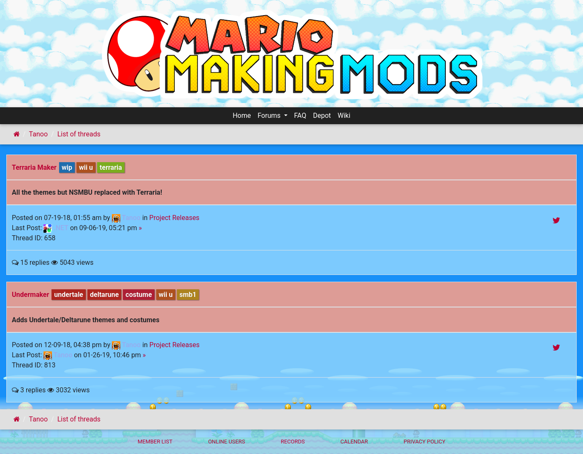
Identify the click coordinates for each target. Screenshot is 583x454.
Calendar (354, 441)
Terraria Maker (34, 167)
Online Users (226, 441)
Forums (270, 115)
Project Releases (174, 218)
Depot (322, 115)
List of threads (78, 134)
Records (293, 441)
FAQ (300, 115)
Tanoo (38, 134)
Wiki (344, 115)
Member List (155, 441)
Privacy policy (424, 441)
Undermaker (30, 295)
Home (242, 115)
